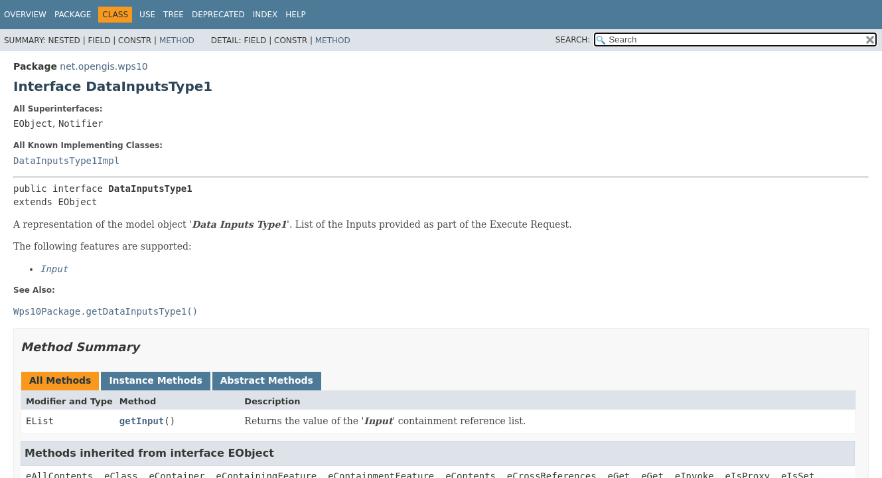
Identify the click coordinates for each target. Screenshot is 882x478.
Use (147, 14)
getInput (141, 421)
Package (72, 14)
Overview (25, 14)
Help (295, 14)
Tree (173, 14)
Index (265, 14)
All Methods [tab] (60, 380)
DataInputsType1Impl (66, 160)
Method (176, 40)
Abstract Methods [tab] (266, 380)
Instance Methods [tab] (155, 380)
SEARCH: (573, 39)
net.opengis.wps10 (103, 66)
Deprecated (218, 14)
